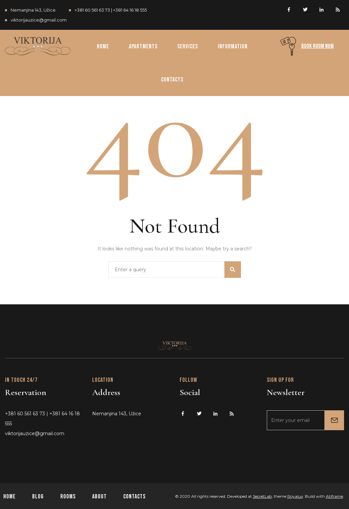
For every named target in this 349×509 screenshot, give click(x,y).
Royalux (295, 496)
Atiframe (334, 496)
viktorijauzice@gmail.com (39, 20)
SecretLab (262, 496)
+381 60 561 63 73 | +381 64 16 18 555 (111, 10)
